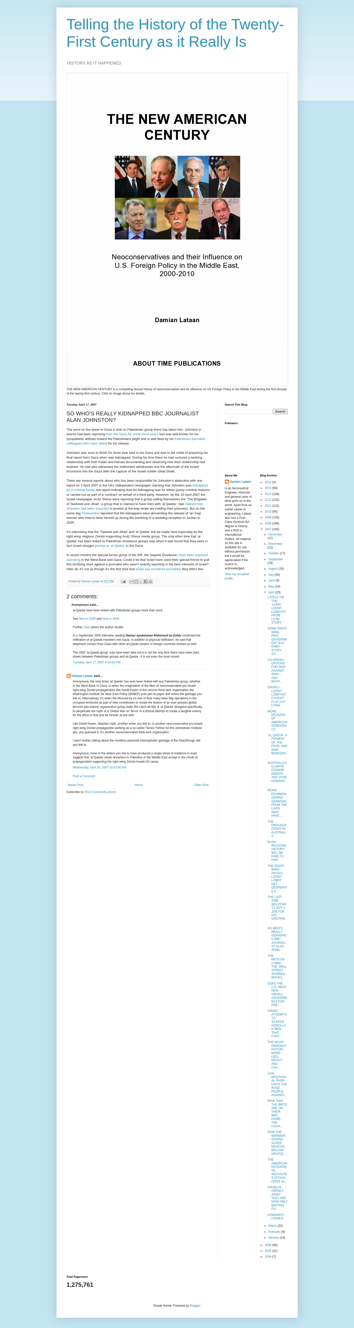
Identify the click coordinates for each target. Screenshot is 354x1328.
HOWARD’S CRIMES (276, 1216)
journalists (173, 569)
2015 (268, 482)
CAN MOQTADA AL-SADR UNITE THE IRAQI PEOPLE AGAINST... (277, 1084)
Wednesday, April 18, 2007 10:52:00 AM (99, 767)
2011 (268, 506)
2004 (268, 1256)
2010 (268, 511)
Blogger (195, 1305)
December (275, 534)
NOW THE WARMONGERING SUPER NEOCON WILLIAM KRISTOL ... (277, 1142)
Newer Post (75, 785)
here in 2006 (111, 618)
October (274, 553)
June (272, 580)
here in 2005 (87, 618)
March (273, 1225)
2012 (268, 500)
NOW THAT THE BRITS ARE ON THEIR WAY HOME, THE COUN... (277, 1113)
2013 (268, 494)
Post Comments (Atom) (100, 792)
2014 (268, 488)
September (275, 559)
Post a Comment (84, 776)
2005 (268, 1251)
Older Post (201, 785)
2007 (268, 529)
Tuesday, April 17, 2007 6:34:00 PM (96, 662)
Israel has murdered (150, 569)
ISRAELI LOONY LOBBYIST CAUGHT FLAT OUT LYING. (277, 696)
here (87, 627)
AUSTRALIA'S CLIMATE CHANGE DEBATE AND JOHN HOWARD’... (277, 773)
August (273, 568)
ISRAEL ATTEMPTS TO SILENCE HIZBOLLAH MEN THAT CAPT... (277, 1023)
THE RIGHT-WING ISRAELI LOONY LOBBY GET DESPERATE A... (277, 878)
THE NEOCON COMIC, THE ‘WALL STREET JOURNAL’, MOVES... (277, 966)
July (271, 574)
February (274, 1232)
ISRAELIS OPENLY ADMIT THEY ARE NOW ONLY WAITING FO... (277, 1198)
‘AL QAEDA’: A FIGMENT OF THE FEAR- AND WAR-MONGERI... (277, 746)
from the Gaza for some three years (132, 434)
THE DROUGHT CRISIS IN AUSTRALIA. (277, 829)
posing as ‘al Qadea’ (110, 546)
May (271, 586)
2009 (268, 517)
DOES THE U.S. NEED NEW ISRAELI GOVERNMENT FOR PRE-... (277, 994)
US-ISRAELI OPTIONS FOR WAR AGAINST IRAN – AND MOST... (276, 670)
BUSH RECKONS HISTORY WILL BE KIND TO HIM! (277, 851)
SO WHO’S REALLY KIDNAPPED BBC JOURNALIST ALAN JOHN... (277, 939)
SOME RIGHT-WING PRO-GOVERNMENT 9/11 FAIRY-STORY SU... (277, 641)
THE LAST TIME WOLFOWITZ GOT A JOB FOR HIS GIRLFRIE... (277, 909)
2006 (268, 1245)
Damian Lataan (82, 676)
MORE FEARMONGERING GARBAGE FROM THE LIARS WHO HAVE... (277, 803)
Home (139, 785)
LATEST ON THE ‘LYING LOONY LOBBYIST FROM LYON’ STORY (277, 610)
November (275, 544)
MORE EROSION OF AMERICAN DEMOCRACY (277, 720)
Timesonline (90, 513)
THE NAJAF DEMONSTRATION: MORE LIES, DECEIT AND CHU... (277, 1054)
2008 (268, 523)
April (271, 592)
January (274, 1237)
